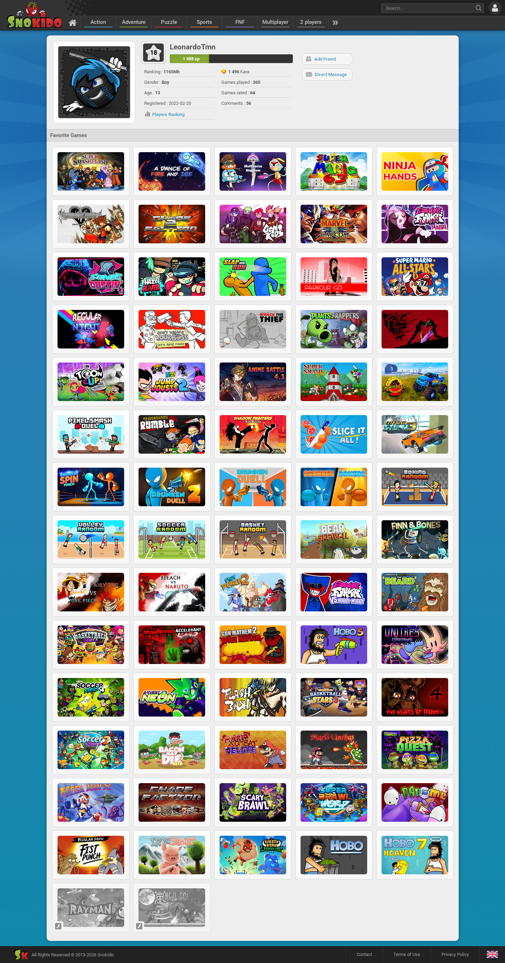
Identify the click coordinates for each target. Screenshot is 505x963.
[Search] (479, 8)
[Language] (492, 955)
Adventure (134, 22)
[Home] (73, 22)
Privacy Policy (455, 954)
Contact (364, 954)
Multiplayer (275, 22)
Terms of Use (406, 954)
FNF (240, 22)
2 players (311, 22)
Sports (204, 22)
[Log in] (495, 7)
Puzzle (169, 22)
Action (98, 22)
